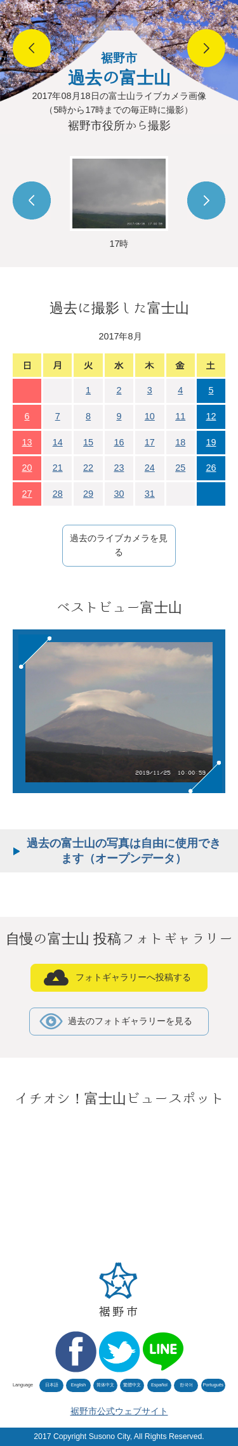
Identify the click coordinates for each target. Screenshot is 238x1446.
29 (88, 494)
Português (212, 1385)
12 (211, 416)
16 (119, 442)
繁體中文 (132, 1385)
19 (211, 442)
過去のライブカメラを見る (119, 545)
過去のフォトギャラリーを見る (130, 1021)
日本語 (51, 1385)
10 (150, 416)
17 (150, 442)
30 (119, 494)
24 (150, 468)
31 (150, 494)
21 (58, 468)
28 (58, 494)
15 (88, 442)
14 (58, 442)
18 (180, 442)
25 (180, 468)
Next (206, 200)
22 (88, 468)
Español (159, 1385)
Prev (32, 200)
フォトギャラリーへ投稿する (133, 977)
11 (180, 416)
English (78, 1385)
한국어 (186, 1385)
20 (27, 468)
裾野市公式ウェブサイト (119, 1411)
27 (27, 494)
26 (211, 468)
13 (27, 442)
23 (119, 468)
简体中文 (105, 1385)
